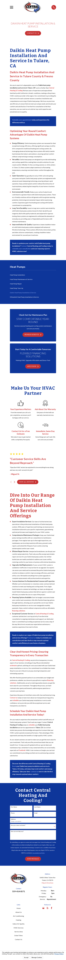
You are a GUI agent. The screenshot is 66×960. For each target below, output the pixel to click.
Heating (18, 920)
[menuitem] (33, 275)
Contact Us (33, 33)
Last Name (37, 807)
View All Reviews (27, 482)
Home (19, 908)
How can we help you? (17, 831)
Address (13, 819)
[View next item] (14, 482)
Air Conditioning (18, 916)
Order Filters (18, 935)
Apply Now (33, 366)
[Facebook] (51, 908)
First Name (14, 807)
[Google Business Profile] (43, 908)
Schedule (15, 711)
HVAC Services (18, 928)
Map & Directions (47, 883)
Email (35, 813)
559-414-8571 (18, 891)
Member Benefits (33, 334)
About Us (19, 912)
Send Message (33, 859)
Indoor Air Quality (18, 924)
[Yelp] (47, 908)
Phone (13, 813)
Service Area (18, 931)
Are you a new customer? (18, 825)
